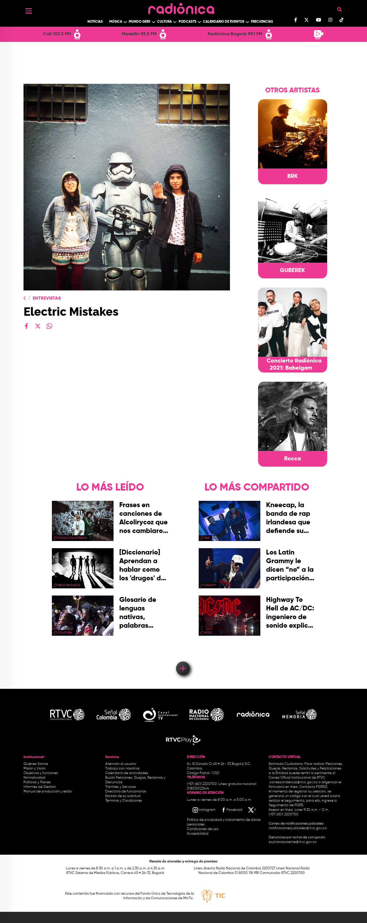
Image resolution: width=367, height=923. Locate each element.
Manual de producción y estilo (48, 791)
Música (115, 22)
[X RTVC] (252, 810)
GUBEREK (292, 271)
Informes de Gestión (40, 787)
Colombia (65, 632)
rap (207, 537)
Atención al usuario (120, 764)
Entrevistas (47, 298)
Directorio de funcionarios (125, 791)
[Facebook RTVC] (231, 810)
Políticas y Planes (37, 782)
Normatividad (34, 777)
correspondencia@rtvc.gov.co (294, 782)
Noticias (95, 22)
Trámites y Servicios (120, 787)
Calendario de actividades (126, 773)
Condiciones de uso (202, 829)
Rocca (292, 459)
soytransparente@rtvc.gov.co (293, 842)
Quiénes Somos (36, 764)
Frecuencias (262, 22)
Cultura (164, 22)
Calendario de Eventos (223, 22)
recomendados (69, 585)
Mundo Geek (140, 22)
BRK (292, 176)
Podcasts (187, 22)
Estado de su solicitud (122, 796)
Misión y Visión (35, 768)
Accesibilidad (198, 833)
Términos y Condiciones (123, 800)
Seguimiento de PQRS (286, 805)
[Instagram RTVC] (203, 810)
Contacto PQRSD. (313, 787)
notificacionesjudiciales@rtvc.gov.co (298, 828)
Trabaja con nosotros (122, 768)
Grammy (210, 585)
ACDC (208, 632)
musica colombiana (72, 537)
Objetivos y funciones (41, 773)
